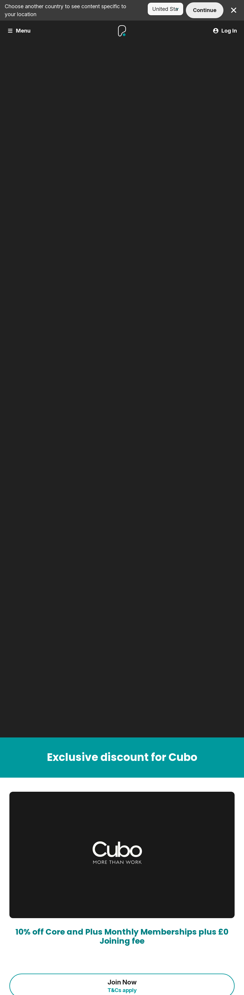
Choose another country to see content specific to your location (65, 10)
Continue (204, 10)
